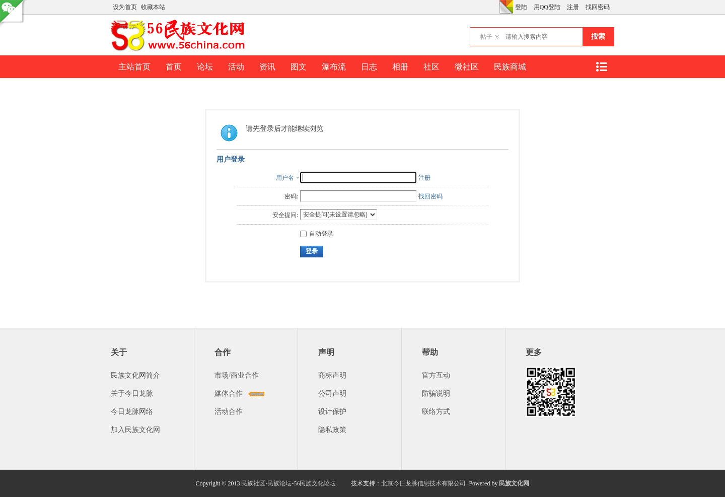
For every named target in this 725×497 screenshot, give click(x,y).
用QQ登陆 (547, 7)
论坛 (205, 66)
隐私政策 (332, 430)
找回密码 (598, 7)
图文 (299, 66)
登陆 (521, 7)
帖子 (486, 36)
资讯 (267, 66)
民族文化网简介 (135, 375)
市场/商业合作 (236, 375)
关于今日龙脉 (132, 393)
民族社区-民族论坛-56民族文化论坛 (288, 483)
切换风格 (506, 7)
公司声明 (332, 393)
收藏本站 (153, 7)
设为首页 (125, 7)
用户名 (285, 177)
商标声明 (332, 375)
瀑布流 (334, 66)
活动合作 (228, 411)
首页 (174, 66)
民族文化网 (514, 483)
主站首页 (134, 66)
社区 (431, 66)
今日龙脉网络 (132, 411)
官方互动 (436, 375)
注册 (573, 7)
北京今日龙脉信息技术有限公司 (423, 483)
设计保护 (332, 411)
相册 (400, 66)
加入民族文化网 (135, 430)
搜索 (598, 36)
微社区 (467, 66)
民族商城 (510, 66)
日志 (369, 66)
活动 (236, 66)
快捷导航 (601, 67)
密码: (291, 196)
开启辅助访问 (496, 7)
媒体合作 (228, 393)
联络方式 (436, 411)
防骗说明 (436, 393)
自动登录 (316, 233)
